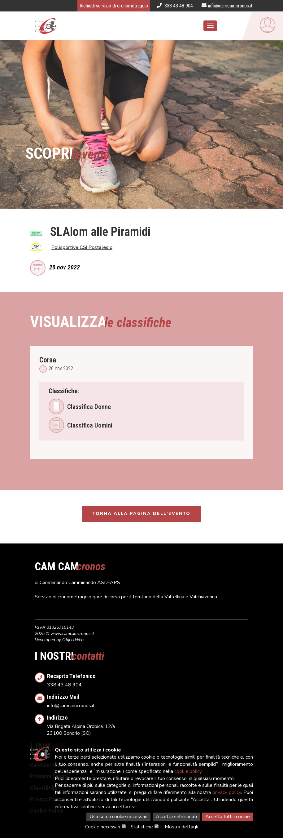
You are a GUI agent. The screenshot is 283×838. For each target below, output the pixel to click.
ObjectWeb (73, 640)
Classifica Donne (80, 406)
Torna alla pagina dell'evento (141, 514)
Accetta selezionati (176, 816)
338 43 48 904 (147, 678)
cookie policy (188, 771)
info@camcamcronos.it (147, 699)
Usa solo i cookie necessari (118, 816)
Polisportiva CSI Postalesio (81, 247)
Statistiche (142, 827)
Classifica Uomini (80, 425)
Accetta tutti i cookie (227, 816)
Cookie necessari (102, 827)
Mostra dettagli (181, 826)
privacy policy (226, 792)
